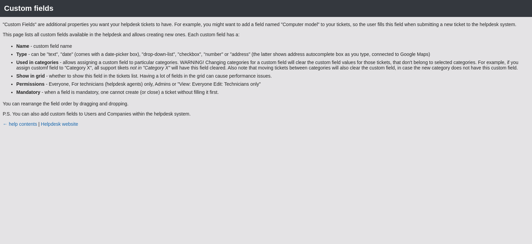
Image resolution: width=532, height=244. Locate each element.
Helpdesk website (59, 124)
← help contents (20, 124)
